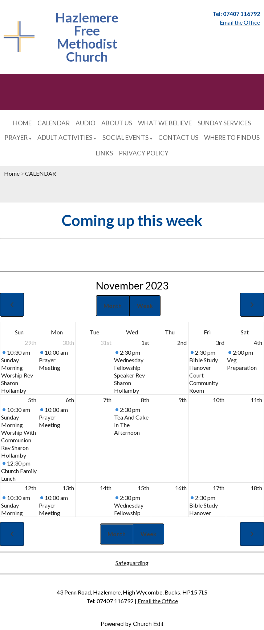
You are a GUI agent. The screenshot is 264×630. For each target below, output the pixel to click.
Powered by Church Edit (132, 624)
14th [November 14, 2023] (105, 487)
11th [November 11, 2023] (256, 399)
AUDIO (86, 123)
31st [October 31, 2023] (105, 342)
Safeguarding (132, 562)
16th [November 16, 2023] (181, 487)
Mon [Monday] (57, 332)
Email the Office (158, 600)
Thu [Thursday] (170, 332)
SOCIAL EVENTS (125, 137)
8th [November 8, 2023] (145, 399)
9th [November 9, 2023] (182, 399)
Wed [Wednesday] (132, 332)
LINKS (104, 153)
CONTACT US (178, 137)
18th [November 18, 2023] (256, 487)
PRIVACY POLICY (143, 153)
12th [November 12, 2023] (30, 487)
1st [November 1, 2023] (145, 342)
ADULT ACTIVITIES (64, 137)
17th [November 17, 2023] (218, 487)
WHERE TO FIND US (232, 137)
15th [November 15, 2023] (143, 487)
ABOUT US (116, 123)
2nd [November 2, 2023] (182, 342)
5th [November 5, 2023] (32, 399)
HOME (22, 123)
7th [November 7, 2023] (107, 399)
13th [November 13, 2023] (68, 487)
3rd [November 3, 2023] (220, 342)
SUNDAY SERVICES (224, 123)
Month (112, 305)
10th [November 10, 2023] (218, 399)
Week (145, 305)
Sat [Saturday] (245, 332)
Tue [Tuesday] (94, 332)
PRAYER (16, 137)
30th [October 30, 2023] (68, 342)
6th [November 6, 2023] (70, 399)
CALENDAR (53, 123)
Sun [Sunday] (19, 332)
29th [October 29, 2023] (30, 342)
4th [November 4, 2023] (258, 342)
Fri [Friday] (207, 332)
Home (12, 173)
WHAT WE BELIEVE (165, 123)
